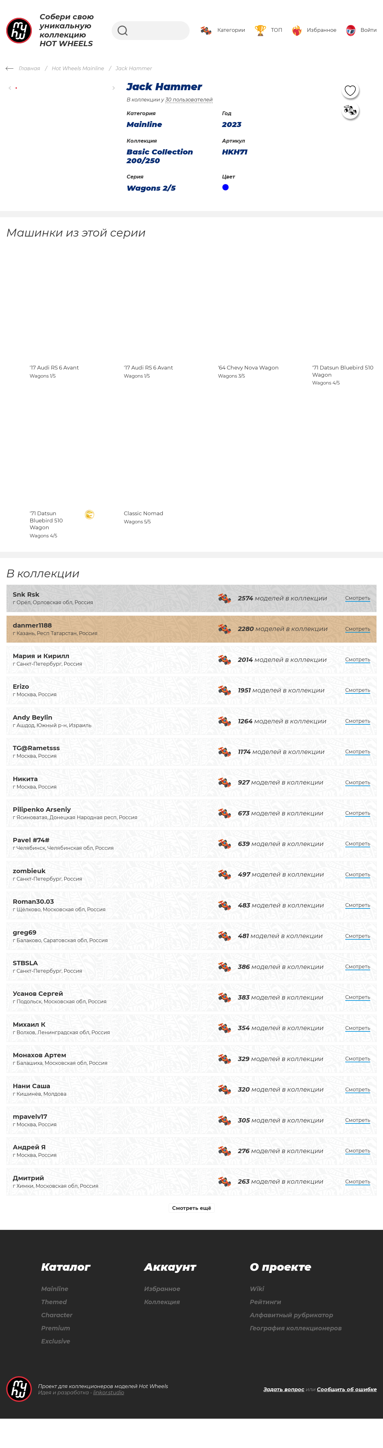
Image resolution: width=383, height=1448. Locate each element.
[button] (10, 88)
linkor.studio (108, 1422)
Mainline (54, 1317)
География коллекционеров (294, 1357)
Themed (53, 1330)
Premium (55, 1357)
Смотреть (357, 626)
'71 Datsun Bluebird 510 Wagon (46, 548)
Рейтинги (262, 1330)
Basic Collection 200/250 (160, 156)
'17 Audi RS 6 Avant (54, 382)
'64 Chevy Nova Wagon (248, 382)
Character (57, 1344)
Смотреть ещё (191, 1236)
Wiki (253, 1317)
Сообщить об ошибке (347, 1419)
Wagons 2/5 (151, 188)
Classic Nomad (143, 541)
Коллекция (160, 1330)
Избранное (161, 1317)
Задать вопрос (284, 1419)
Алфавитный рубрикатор (290, 1344)
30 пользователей (189, 100)
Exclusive (55, 1370)
